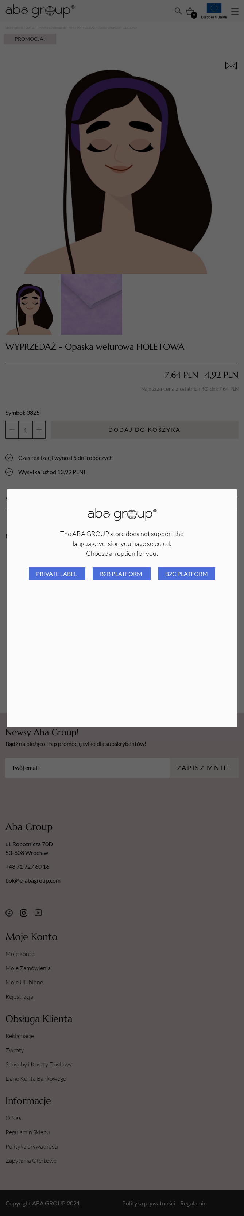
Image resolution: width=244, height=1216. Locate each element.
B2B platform (121, 573)
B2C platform (186, 573)
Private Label (57, 573)
